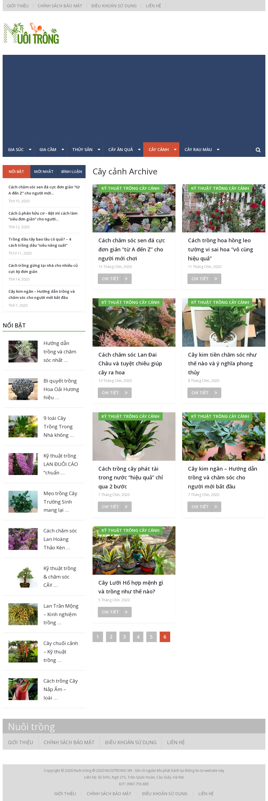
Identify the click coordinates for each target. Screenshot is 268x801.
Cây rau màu (198, 149)
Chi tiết (115, 278)
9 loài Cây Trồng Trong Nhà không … (58, 426)
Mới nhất (44, 171)
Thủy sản (82, 149)
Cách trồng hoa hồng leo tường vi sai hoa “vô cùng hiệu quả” (220, 249)
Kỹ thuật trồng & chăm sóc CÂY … (59, 576)
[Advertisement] (134, 98)
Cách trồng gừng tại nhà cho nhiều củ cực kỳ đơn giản (43, 268)
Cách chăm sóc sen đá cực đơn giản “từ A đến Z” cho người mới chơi (131, 249)
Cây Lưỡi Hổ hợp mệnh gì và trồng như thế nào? (130, 587)
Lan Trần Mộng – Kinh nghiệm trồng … (61, 614)
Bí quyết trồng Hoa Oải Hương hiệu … (61, 389)
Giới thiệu (18, 5)
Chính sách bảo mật (60, 5)
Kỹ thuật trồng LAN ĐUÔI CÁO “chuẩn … (60, 464)
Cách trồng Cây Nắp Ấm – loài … (60, 689)
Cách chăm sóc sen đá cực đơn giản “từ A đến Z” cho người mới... (44, 190)
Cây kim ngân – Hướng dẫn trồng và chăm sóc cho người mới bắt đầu (222, 477)
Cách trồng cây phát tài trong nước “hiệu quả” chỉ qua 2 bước (130, 477)
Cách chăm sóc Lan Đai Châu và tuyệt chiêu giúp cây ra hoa (130, 363)
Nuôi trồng (31, 726)
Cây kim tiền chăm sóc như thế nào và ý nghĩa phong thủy (222, 363)
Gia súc (16, 149)
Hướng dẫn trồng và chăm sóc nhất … (59, 351)
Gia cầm (47, 149)
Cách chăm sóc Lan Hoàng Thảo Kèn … (60, 539)
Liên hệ (153, 5)
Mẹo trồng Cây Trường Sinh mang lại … (60, 501)
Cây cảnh (159, 149)
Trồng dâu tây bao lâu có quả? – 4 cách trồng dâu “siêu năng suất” (39, 242)
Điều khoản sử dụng (114, 5)
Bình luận (71, 171)
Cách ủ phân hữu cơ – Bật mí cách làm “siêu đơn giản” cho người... (42, 216)
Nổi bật (16, 171)
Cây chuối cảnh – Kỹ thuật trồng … (60, 651)
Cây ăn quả (120, 149)
